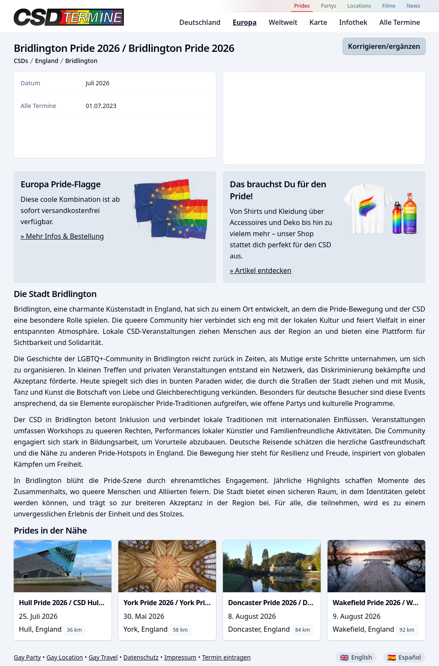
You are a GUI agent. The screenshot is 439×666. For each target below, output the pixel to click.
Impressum (180, 657)
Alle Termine (399, 22)
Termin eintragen (226, 657)
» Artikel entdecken (261, 270)
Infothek (353, 22)
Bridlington (81, 61)
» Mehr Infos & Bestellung (62, 236)
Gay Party (27, 657)
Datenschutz (141, 657)
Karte (318, 22)
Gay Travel (103, 657)
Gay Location (64, 657)
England (47, 61)
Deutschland (199, 22)
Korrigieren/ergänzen (384, 46)
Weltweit (283, 22)
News (413, 5)
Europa (245, 22)
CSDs (21, 61)
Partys (328, 5)
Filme (388, 5)
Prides (302, 5)
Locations (359, 5)
